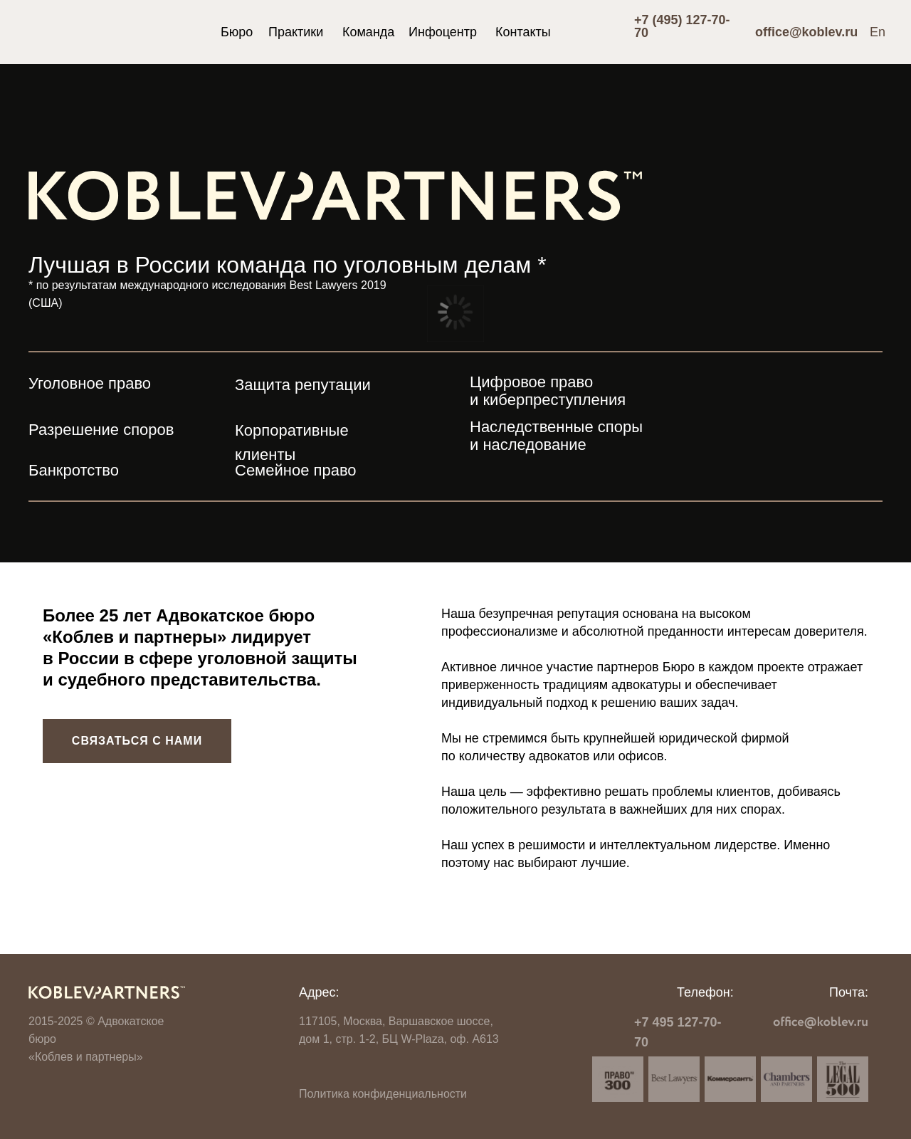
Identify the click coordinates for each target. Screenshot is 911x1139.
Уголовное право (89, 383)
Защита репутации (303, 385)
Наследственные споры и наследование (556, 435)
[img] (101, 36)
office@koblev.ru (806, 32)
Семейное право (296, 470)
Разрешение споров (101, 430)
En (877, 32)
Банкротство (73, 470)
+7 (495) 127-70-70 (682, 26)
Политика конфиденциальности (383, 1094)
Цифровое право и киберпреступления (548, 391)
